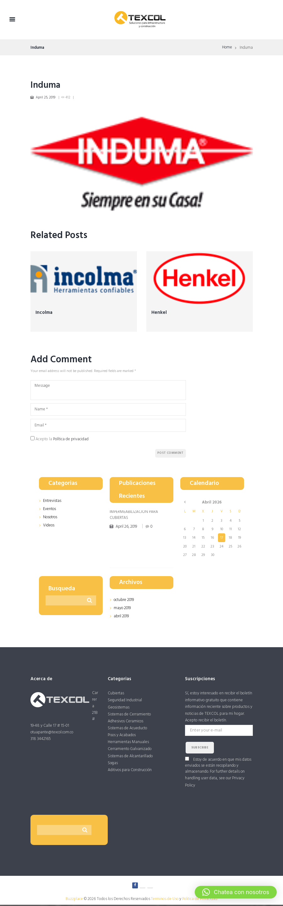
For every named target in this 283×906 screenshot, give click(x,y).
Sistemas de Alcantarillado (130, 758)
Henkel (159, 313)
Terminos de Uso (164, 900)
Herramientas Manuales (128, 744)
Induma (46, 85)
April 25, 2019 (45, 98)
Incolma (44, 313)
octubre (124, 601)
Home (227, 48)
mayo (123, 609)
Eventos (49, 510)
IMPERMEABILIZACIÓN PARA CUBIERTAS (134, 515)
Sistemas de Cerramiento (129, 715)
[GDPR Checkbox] (32, 439)
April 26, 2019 (127, 527)
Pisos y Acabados (122, 737)
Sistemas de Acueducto (128, 729)
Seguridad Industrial (125, 701)
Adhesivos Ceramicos (126, 723)
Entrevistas (52, 501)
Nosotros (50, 517)
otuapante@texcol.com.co (53, 733)
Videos (49, 525)
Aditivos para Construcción (131, 773)
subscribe (200, 748)
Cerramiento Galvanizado (130, 751)
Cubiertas (116, 694)
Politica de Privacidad (200, 900)
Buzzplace (73, 900)
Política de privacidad (71, 440)
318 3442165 (40, 739)
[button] (236, 892)
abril (121, 617)
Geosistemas (119, 708)
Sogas (113, 765)
